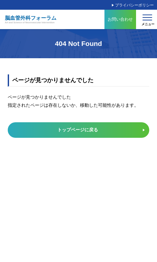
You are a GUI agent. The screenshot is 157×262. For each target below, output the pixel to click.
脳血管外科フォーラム (30, 19)
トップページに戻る (77, 129)
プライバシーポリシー (134, 5)
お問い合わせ (120, 19)
